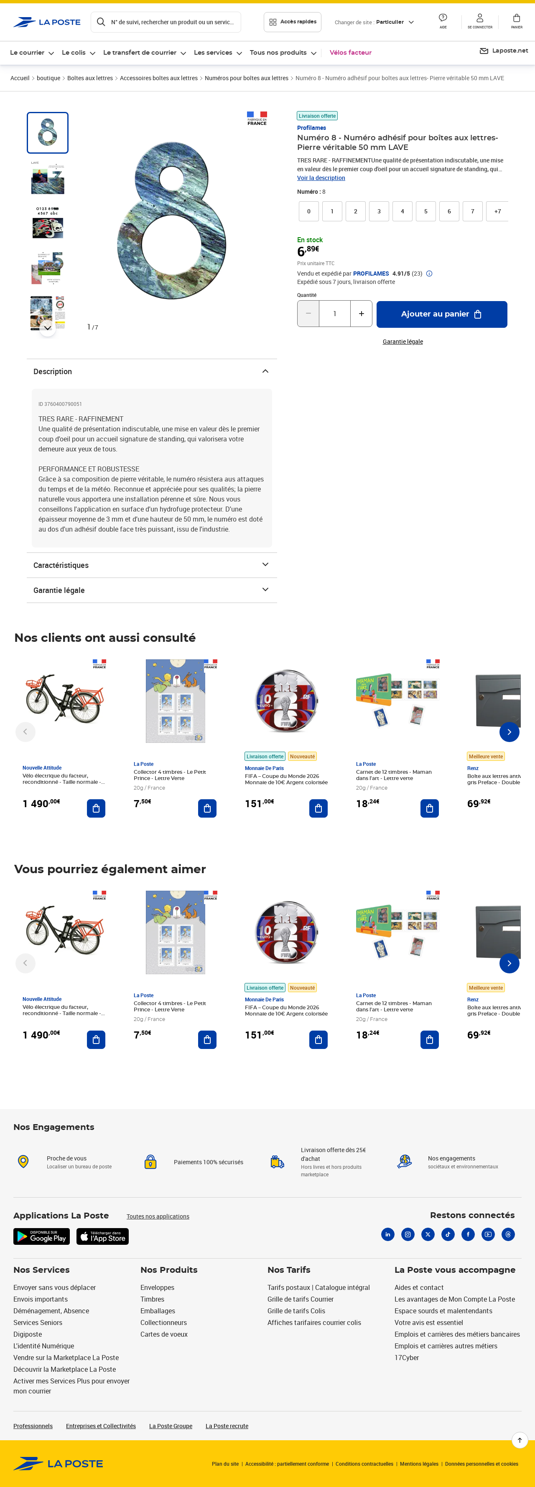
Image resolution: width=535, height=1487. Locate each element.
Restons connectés (472, 1215)
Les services (213, 53)
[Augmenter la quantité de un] (361, 314)
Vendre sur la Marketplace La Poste (66, 1357)
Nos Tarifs (289, 1270)
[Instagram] (408, 1234)
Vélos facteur (351, 53)
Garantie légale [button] (403, 341)
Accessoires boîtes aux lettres (159, 78)
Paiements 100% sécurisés (208, 1162)
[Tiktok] (448, 1234)
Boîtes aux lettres (90, 78)
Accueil (20, 78)
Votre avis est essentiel (429, 1322)
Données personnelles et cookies (481, 1463)
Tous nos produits (278, 53)
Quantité (306, 294)
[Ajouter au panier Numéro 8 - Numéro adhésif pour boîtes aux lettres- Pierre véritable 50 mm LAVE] (442, 314)
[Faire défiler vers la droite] (509, 732)
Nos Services (41, 1270)
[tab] (48, 133)
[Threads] (508, 1234)
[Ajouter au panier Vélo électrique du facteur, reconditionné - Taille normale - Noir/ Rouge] (96, 808)
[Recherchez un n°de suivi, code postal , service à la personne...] (166, 22)
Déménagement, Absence (51, 1310)
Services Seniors (37, 1322)
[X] (428, 1234)
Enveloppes (157, 1287)
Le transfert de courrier (139, 53)
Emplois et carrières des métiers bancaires (457, 1334)
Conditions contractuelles (364, 1463)
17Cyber (407, 1357)
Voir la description (321, 178)
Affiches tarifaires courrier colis (314, 1322)
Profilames (311, 128)
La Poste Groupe (170, 1426)
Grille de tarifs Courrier (301, 1299)
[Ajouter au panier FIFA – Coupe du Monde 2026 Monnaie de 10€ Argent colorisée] (318, 808)
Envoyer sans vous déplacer (54, 1287)
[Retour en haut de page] (520, 1440)
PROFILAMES (371, 273)
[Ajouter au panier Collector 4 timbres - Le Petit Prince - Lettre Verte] (207, 808)
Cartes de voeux (164, 1334)
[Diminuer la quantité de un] (308, 314)
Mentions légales (419, 1463)
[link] (309, 211)
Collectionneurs (163, 1322)
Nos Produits (169, 1270)
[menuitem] (33, 53)
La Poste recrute (227, 1426)
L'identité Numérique (43, 1345)
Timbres (152, 1299)
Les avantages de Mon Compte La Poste (455, 1299)
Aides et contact (419, 1287)
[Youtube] (488, 1234)
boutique (48, 78)
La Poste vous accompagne (455, 1270)
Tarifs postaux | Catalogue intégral (319, 1287)
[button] (443, 22)
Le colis (74, 53)
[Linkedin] (388, 1234)
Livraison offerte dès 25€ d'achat (333, 1154)
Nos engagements (451, 1158)
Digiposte (27, 1334)
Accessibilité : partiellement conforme (287, 1463)
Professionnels (33, 1426)
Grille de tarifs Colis (296, 1310)
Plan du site (225, 1463)
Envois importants (40, 1299)
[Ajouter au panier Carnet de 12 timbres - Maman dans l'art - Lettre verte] (430, 808)
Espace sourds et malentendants (443, 1310)
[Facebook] (468, 1234)
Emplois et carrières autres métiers (446, 1345)
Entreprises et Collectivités (101, 1426)
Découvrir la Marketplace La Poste (64, 1369)
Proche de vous (67, 1158)
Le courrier (27, 53)
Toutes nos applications (158, 1216)
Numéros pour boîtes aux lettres (246, 78)
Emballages (157, 1310)
